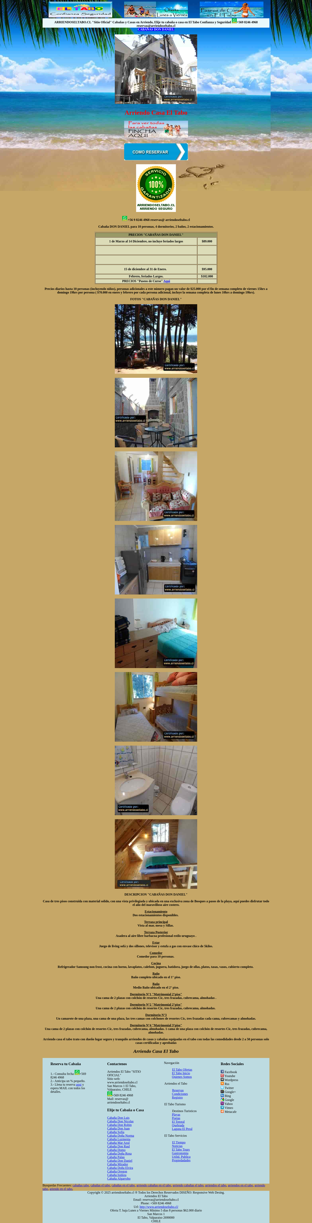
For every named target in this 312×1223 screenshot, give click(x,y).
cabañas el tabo (100, 1185)
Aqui (166, 281)
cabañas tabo (81, 1185)
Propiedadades (181, 1160)
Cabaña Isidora (116, 1175)
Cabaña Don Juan (118, 1128)
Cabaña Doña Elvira (120, 1168)
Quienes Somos (182, 1076)
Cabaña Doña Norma (120, 1135)
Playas (176, 1114)
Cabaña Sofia (115, 1132)
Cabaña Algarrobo (119, 1178)
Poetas (176, 1118)
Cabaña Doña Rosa (119, 1153)
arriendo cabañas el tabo (188, 1185)
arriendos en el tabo (240, 1185)
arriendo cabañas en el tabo (153, 1185)
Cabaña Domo (116, 1150)
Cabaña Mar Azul (118, 1142)
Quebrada (178, 1125)
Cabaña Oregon (117, 1171)
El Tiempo (178, 1142)
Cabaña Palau (116, 1157)
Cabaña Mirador (117, 1164)
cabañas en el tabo (123, 1185)
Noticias (177, 1146)
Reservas (178, 1090)
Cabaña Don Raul (118, 1146)
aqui (79, 1084)
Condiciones (180, 1094)
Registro (177, 1097)
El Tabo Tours (181, 1149)
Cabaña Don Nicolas (120, 1121)
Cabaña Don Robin (119, 1125)
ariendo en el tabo (61, 1189)
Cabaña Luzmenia (118, 1139)
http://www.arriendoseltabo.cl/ (159, 1206)
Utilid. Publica (181, 1156)
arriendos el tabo (215, 1185)
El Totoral (178, 1121)
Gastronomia (180, 1153)
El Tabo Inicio (181, 1073)
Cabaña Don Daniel (119, 1160)
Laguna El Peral (182, 1129)
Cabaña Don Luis (118, 1117)
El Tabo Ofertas (182, 1069)
